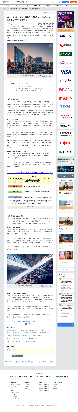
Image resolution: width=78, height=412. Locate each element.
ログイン (65, 2)
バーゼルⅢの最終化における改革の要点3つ (30, 88)
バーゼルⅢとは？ (23, 84)
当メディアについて (15, 398)
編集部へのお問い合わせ (44, 384)
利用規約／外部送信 (15, 392)
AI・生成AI (47, 5)
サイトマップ (13, 388)
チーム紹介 (27, 384)
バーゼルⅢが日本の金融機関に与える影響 (30, 90)
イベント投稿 (27, 388)
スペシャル (17, 5)
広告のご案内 (27, 386)
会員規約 (12, 390)
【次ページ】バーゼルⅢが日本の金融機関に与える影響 (21, 321)
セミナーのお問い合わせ (44, 386)
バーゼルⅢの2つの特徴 (25, 86)
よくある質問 (13, 386)
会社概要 (55, 384)
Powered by (19, 2)
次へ (33, 324)
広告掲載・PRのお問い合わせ (65, 325)
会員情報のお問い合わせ (44, 388)
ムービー (27, 5)
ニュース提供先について (16, 396)
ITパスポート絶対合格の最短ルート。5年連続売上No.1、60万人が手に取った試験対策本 (31, 362)
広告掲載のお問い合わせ (44, 390)
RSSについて (13, 394)
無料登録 (73, 2)
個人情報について (56, 388)
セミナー (8, 5)
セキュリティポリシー (57, 386)
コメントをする (17, 355)
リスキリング (37, 5)
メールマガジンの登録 (15, 384)
